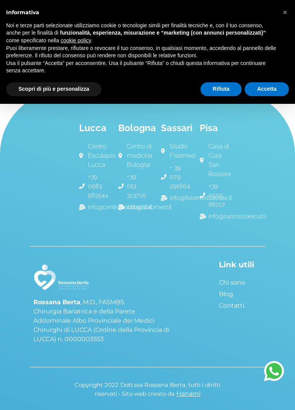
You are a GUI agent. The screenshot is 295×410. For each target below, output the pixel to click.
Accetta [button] (267, 89)
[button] (285, 12)
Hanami (188, 393)
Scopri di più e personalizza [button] (53, 89)
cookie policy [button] (76, 40)
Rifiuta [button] (221, 89)
